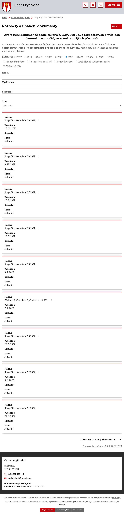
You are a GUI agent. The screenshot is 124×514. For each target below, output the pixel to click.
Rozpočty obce (64, 61)
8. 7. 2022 (9, 272)
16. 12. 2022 (10, 128)
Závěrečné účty (13, 66)
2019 (39, 57)
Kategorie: (7, 56)
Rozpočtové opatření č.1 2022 (22, 408)
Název (5, 72)
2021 (60, 57)
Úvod (4, 17)
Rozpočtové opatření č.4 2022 (22, 336)
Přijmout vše (47, 510)
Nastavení (77, 510)
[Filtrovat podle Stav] (62, 105)
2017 (19, 57)
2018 (29, 57)
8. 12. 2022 (9, 164)
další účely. (116, 498)
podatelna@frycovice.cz (19, 478)
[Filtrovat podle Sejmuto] (62, 95)
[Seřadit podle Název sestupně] (10, 73)
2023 (80, 57)
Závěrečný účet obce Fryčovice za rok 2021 (28, 300)
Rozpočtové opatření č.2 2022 (22, 372)
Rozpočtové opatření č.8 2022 (22, 156)
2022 (70, 57)
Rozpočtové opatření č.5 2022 (22, 264)
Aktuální (8, 141)
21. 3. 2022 (9, 416)
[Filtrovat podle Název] (62, 77)
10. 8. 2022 (9, 236)
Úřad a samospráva (20, 17)
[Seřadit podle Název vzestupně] (10, 72)
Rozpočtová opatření (41, 61)
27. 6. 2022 (9, 344)
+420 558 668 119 (16, 474)
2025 (101, 57)
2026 (111, 57)
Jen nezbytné (63, 510)
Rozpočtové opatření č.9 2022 (22, 120)
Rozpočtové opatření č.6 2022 (22, 228)
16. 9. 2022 (9, 200)
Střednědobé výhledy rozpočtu (94, 61)
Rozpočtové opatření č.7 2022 (22, 192)
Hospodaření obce (14, 61)
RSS (116, 26)
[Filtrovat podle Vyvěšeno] (62, 86)
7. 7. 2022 (9, 308)
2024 (90, 57)
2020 (49, 57)
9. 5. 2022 (9, 380)
